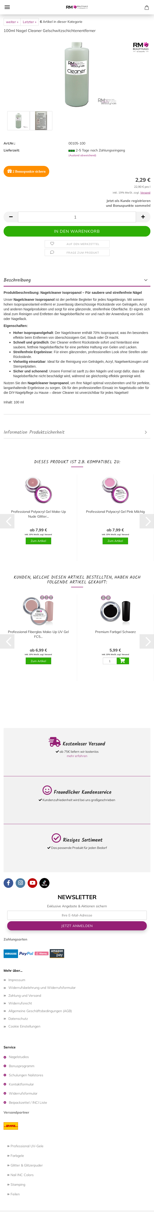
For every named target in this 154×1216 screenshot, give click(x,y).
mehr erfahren (77, 756)
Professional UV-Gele (25, 1146)
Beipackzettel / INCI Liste (28, 1102)
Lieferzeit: (11, 150)
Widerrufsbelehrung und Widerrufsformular (42, 987)
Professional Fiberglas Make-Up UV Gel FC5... (38, 634)
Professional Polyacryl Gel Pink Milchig (115, 511)
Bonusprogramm (21, 1066)
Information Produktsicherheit (34, 432)
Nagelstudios (19, 1057)
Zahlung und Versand (24, 995)
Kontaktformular (21, 1084)
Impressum (16, 980)
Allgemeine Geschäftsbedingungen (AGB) (40, 1011)
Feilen (13, 1194)
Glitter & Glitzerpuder (25, 1165)
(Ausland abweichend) (82, 155)
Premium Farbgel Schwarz (115, 632)
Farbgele (15, 1155)
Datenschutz (18, 1018)
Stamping (16, 1184)
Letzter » (29, 22)
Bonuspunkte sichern (26, 171)
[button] (11, 217)
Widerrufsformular (23, 1093)
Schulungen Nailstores (26, 1075)
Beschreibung (17, 280)
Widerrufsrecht (20, 1003)
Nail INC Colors (20, 1175)
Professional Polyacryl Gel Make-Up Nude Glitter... (38, 514)
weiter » (12, 22)
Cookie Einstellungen (24, 1026)
